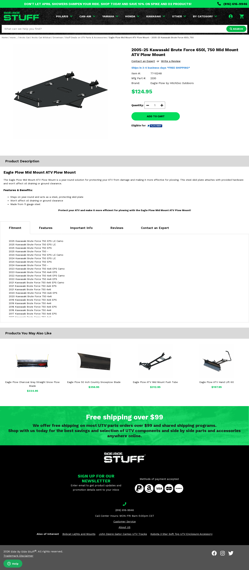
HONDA (132, 16)
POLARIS (64, 16)
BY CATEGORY (205, 16)
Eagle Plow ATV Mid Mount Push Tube (155, 382)
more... (13, 37)
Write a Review (171, 61)
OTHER (179, 16)
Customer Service (124, 521)
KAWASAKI (155, 16)
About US (124, 527)
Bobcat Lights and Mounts (78, 534)
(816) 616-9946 (232, 4)
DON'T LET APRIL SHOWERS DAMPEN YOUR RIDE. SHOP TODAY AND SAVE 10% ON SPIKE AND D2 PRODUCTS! (107, 4)
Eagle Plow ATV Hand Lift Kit (216, 382)
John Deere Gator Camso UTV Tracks (123, 534)
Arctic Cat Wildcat (41, 37)
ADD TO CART (156, 116)
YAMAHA (110, 16)
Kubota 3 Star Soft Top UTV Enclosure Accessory (181, 534)
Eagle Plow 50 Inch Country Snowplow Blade (94, 382)
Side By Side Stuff (23, 551)
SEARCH (236, 28)
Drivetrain (58, 37)
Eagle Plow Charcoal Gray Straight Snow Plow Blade (32, 384)
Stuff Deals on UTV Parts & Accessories (86, 37)
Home (5, 37)
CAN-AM (87, 16)
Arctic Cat (24, 37)
